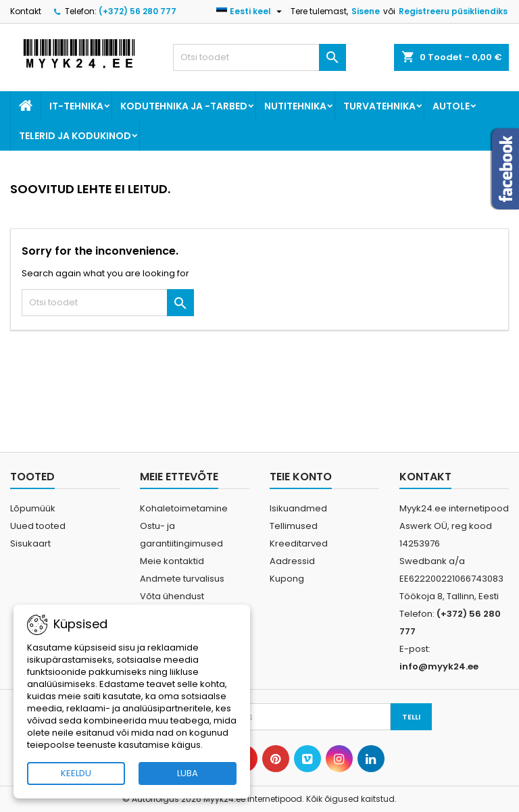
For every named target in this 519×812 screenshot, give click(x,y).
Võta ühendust (172, 596)
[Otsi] (259, 57)
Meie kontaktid (172, 561)
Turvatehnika (379, 106)
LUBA (187, 773)
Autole (451, 106)
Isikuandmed (298, 508)
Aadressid (292, 561)
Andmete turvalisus (182, 578)
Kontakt (25, 11)
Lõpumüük (32, 508)
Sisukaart (30, 543)
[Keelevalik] (250, 11)
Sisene (365, 11)
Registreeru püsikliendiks (453, 11)
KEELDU (76, 773)
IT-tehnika (76, 106)
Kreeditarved (299, 543)
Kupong (287, 578)
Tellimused (294, 525)
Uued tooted (38, 525)
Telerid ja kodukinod (75, 136)
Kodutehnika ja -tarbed (183, 106)
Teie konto (301, 476)
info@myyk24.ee (438, 666)
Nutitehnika (295, 106)
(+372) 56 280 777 (137, 11)
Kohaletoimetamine (184, 508)
